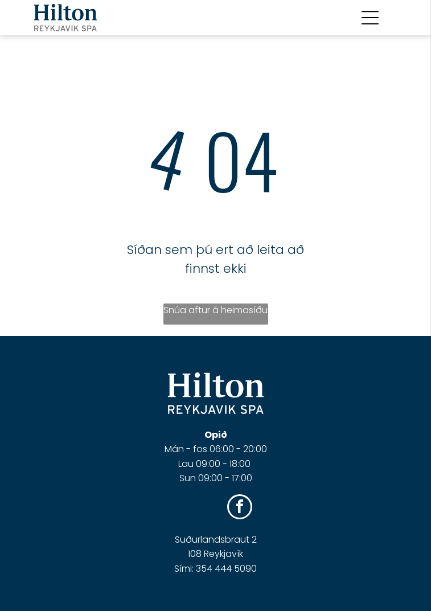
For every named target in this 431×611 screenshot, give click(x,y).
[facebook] (239, 508)
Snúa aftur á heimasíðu (215, 310)
